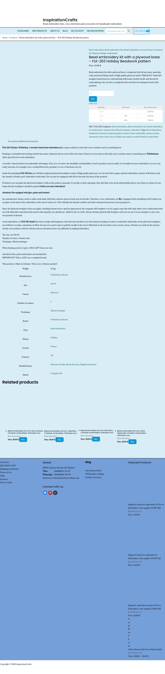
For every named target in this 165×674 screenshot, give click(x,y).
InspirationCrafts (60, 20)
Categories (23, 31)
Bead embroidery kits (114, 50)
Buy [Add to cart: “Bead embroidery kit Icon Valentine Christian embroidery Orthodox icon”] (59, 439)
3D (52, 355)
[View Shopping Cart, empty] (141, 31)
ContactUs (4, 462)
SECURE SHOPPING (95, 31)
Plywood (54, 292)
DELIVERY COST (8, 465)
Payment (4, 479)
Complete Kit (56, 373)
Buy (93, 99)
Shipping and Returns (9, 469)
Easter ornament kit (106, 130)
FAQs (2, 476)
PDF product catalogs (94, 474)
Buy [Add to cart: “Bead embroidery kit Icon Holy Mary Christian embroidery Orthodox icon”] (96, 439)
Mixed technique (58, 310)
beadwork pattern (115, 133)
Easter (126, 133)
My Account (77, 31)
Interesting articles (93, 470)
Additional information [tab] (28, 141)
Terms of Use (5, 472)
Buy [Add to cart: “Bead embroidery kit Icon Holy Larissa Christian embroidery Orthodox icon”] (23, 439)
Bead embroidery (96, 50)
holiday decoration (124, 136)
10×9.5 (53, 283)
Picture (54, 346)
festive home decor (106, 136)
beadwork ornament (98, 133)
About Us (54, 31)
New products (39, 31)
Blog (65, 31)
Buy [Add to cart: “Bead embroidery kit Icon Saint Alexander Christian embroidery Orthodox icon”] (132, 441)
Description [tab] (13, 141)
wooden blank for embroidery (146, 136)
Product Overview (93, 477)
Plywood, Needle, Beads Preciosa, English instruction (73, 364)
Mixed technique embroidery (105, 53)
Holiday (54, 337)
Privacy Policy (6, 482)
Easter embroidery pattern (141, 133)
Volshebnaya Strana (59, 274)
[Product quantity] (101, 93)
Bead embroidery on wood (135, 50)
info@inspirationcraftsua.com (66, 478)
